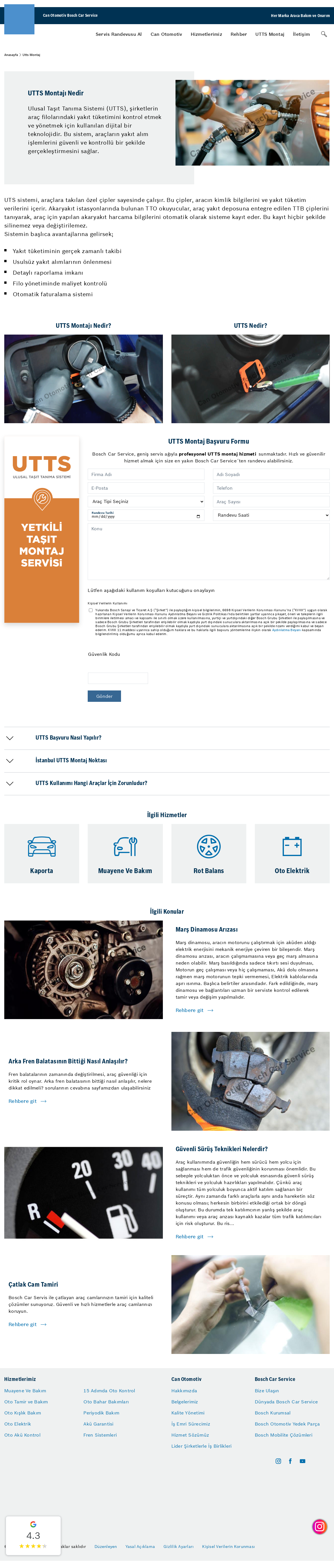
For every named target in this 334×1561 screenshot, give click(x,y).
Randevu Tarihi (103, 513)
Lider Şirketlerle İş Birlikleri (201, 1446)
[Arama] (324, 34)
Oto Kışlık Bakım (22, 1413)
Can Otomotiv (166, 34)
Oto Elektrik (17, 1424)
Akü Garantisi (98, 1424)
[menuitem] (118, 34)
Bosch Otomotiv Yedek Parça (287, 1424)
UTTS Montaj (269, 34)
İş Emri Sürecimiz (190, 1424)
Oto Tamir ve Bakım (26, 1402)
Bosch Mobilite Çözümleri (283, 1435)
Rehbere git (190, 1010)
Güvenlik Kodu (104, 654)
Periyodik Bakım (101, 1413)
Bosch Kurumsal (273, 1413)
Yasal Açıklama (140, 1546)
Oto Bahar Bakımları (106, 1402)
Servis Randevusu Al (119, 34)
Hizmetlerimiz (206, 34)
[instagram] (278, 1461)
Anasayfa (11, 55)
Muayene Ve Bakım (25, 1390)
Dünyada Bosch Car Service (286, 1402)
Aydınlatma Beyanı (286, 630)
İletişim (301, 34)
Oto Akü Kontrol (22, 1435)
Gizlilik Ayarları (178, 1546)
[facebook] (290, 1461)
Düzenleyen (106, 1546)
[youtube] (302, 1461)
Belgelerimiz (184, 1402)
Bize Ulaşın (267, 1390)
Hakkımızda (184, 1390)
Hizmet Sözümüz (190, 1435)
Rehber (239, 34)
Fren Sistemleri (100, 1435)
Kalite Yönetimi (188, 1413)
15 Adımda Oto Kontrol (109, 1390)
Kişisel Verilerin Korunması (228, 1546)
